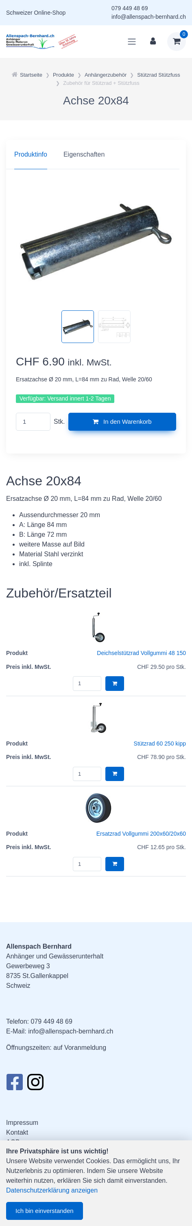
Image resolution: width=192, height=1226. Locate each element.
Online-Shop (49, 12)
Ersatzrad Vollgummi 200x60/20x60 (141, 833)
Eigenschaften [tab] (84, 154)
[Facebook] (14, 1084)
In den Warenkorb (122, 421)
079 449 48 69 (129, 8)
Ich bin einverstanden (44, 1210)
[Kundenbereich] (153, 41)
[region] (96, 154)
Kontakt (17, 1132)
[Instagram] (35, 1084)
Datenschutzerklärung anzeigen (52, 1190)
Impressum (22, 1122)
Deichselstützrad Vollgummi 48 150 (141, 653)
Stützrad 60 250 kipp (160, 743)
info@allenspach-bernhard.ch (148, 16)
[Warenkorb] (176, 41)
